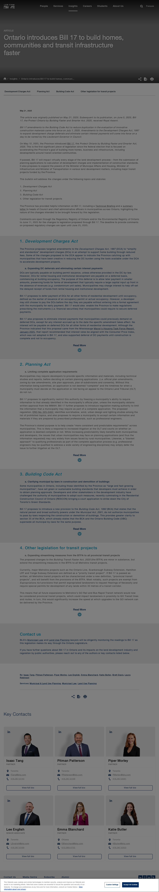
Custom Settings (112, 886)
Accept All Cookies (130, 886)
